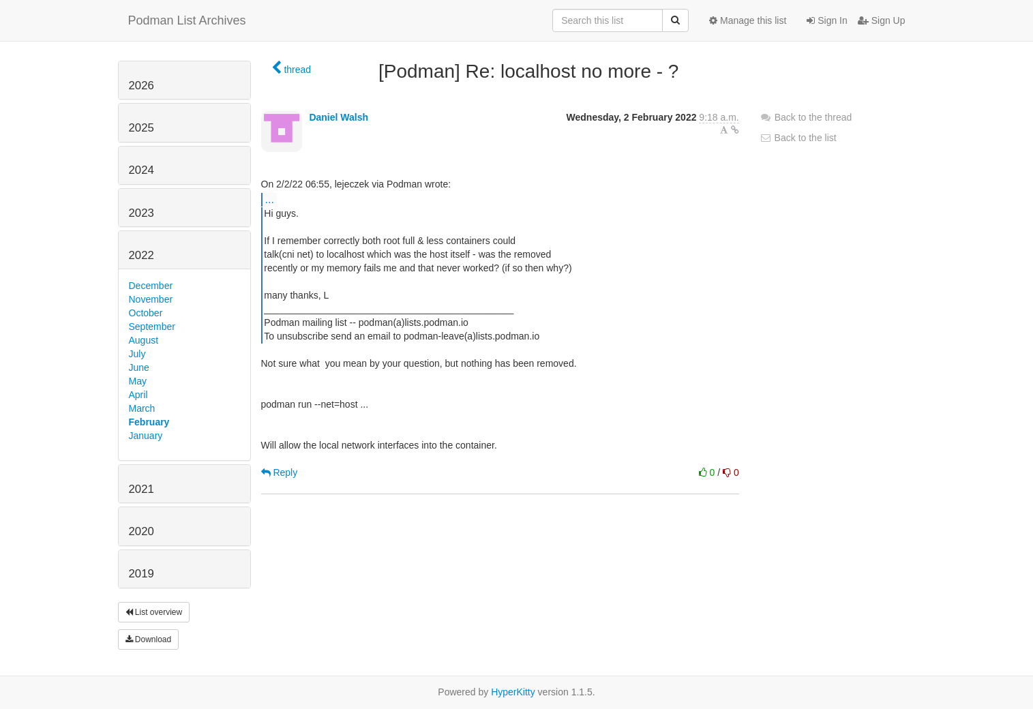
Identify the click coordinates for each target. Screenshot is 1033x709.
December (151, 285)
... (269, 199)
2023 (141, 213)
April (138, 394)
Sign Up (881, 20)
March (142, 408)
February (149, 422)
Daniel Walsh (338, 117)
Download (148, 639)
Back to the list (798, 137)
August (144, 340)
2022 (141, 255)
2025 (141, 127)
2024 (141, 170)
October (146, 312)
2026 (141, 85)
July (137, 353)
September (152, 326)
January (146, 435)
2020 (141, 531)
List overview (154, 612)
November (151, 299)
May (138, 381)
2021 (141, 489)
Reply (279, 472)
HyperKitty (513, 692)
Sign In (827, 20)
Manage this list (747, 20)
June (139, 367)
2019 (141, 573)
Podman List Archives (187, 20)
